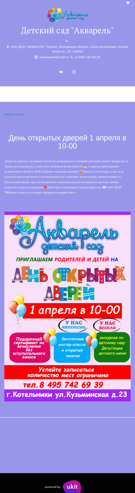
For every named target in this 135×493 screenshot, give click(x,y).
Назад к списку (13, 114)
